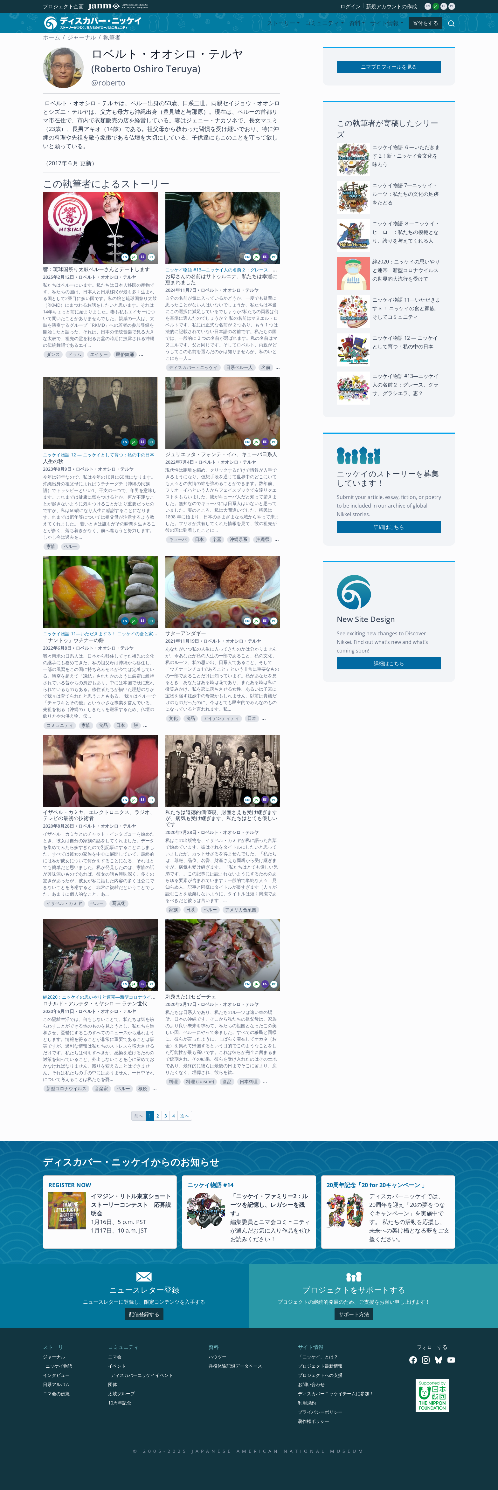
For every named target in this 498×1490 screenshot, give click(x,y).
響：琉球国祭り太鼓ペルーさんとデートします (96, 269)
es (443, 6)
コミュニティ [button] (322, 23)
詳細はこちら (389, 526)
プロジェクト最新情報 (320, 1366)
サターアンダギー (185, 633)
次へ (184, 1116)
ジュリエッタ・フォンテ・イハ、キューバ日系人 (221, 454)
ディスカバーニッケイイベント (142, 1375)
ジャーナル (81, 37)
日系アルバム (56, 1384)
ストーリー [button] (281, 23)
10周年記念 (119, 1403)
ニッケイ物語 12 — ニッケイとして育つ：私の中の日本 (405, 342)
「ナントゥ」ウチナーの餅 (73, 640)
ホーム (51, 37)
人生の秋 (53, 461)
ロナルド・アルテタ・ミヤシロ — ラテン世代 (95, 1003)
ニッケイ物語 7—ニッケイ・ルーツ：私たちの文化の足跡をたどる (405, 194)
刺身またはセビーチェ (190, 996)
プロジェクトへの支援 (320, 1375)
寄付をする (425, 22)
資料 (214, 1346)
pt (451, 6)
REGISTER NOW (69, 1185)
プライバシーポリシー (320, 1412)
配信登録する (144, 1314)
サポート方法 (354, 1314)
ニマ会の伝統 (56, 1394)
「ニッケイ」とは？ (318, 1357)
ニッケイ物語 (58, 1366)
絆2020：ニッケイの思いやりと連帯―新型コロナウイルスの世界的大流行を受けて (406, 270)
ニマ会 (114, 1357)
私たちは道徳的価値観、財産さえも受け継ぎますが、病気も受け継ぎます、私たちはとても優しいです (221, 818)
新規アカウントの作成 (391, 6)
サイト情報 (310, 1346)
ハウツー (217, 1357)
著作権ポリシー (313, 1421)
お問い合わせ (311, 1384)
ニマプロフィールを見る (389, 66)
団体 (112, 1384)
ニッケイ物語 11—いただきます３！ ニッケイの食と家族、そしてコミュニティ (406, 308)
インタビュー (56, 1375)
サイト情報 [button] (384, 23)
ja (435, 6)
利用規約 (307, 1403)
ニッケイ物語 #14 (210, 1185)
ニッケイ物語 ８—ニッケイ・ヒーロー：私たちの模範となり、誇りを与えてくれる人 (406, 232)
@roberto (108, 82)
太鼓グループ (121, 1394)
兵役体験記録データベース (235, 1366)
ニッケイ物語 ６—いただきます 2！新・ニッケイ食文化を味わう (406, 156)
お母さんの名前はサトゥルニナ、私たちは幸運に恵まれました (221, 279)
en (428, 6)
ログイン (350, 6)
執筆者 (112, 37)
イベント (117, 1366)
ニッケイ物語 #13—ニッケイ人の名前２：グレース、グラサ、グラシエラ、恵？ (405, 384)
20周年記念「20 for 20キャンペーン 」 (377, 1185)
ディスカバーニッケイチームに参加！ (336, 1394)
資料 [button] (355, 23)
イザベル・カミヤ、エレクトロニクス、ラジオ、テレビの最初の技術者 (99, 815)
